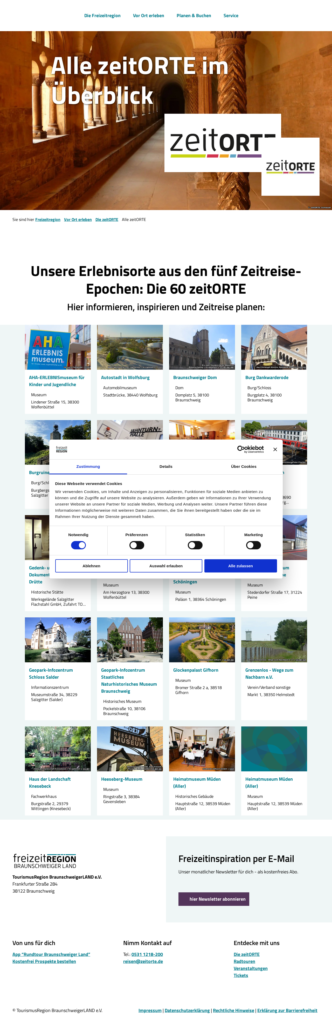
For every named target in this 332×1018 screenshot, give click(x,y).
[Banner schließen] (275, 449)
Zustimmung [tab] (88, 466)
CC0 (87, 367)
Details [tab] (166, 466)
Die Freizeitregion (102, 14)
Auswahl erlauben (166, 566)
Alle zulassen (240, 566)
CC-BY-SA (229, 660)
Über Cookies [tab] (244, 466)
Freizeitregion (47, 219)
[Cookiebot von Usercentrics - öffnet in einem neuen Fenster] (241, 449)
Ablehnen (91, 566)
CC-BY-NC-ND (227, 367)
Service (231, 14)
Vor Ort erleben (148, 14)
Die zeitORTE (106, 219)
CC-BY (86, 769)
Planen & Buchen (194, 14)
